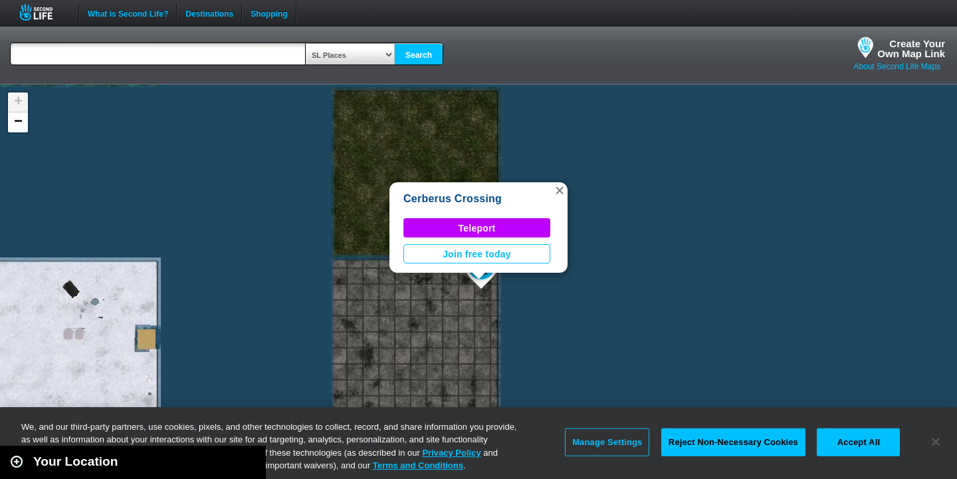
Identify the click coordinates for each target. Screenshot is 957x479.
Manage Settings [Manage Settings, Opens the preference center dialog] (607, 442)
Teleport (477, 228)
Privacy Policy (451, 453)
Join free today (477, 254)
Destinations (209, 12)
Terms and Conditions (418, 465)
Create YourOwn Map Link (911, 48)
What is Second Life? (128, 12)
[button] (560, 190)
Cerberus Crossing (452, 198)
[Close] (935, 441)
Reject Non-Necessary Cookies (733, 442)
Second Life (43, 12)
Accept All (858, 442)
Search (418, 55)
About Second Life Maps (896, 66)
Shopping (269, 12)
